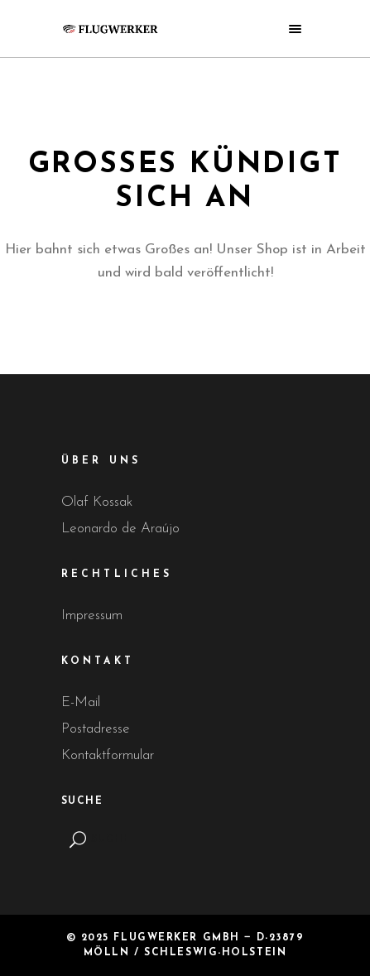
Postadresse (95, 729)
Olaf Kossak (96, 502)
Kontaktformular (107, 755)
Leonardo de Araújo (120, 529)
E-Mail (80, 702)
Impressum (92, 615)
